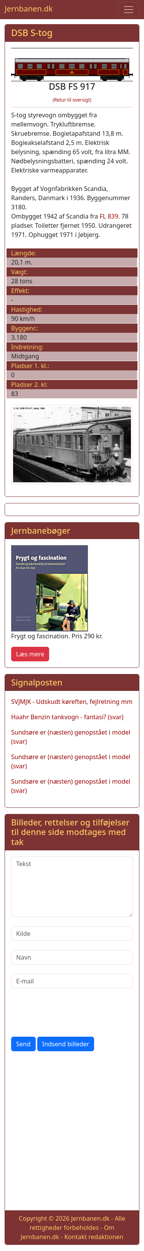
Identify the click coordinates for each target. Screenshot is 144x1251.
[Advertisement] (72, 1132)
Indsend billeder (65, 1044)
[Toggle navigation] (128, 9)
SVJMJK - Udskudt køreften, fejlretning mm (71, 701)
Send (23, 1044)
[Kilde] (72, 933)
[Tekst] (72, 886)
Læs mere (30, 654)
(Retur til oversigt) (72, 100)
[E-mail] (72, 981)
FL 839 (109, 216)
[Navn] (72, 957)
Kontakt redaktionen (93, 1237)
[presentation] (69, 1012)
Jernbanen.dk (29, 8)
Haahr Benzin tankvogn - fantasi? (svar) (67, 717)
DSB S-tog (32, 32)
